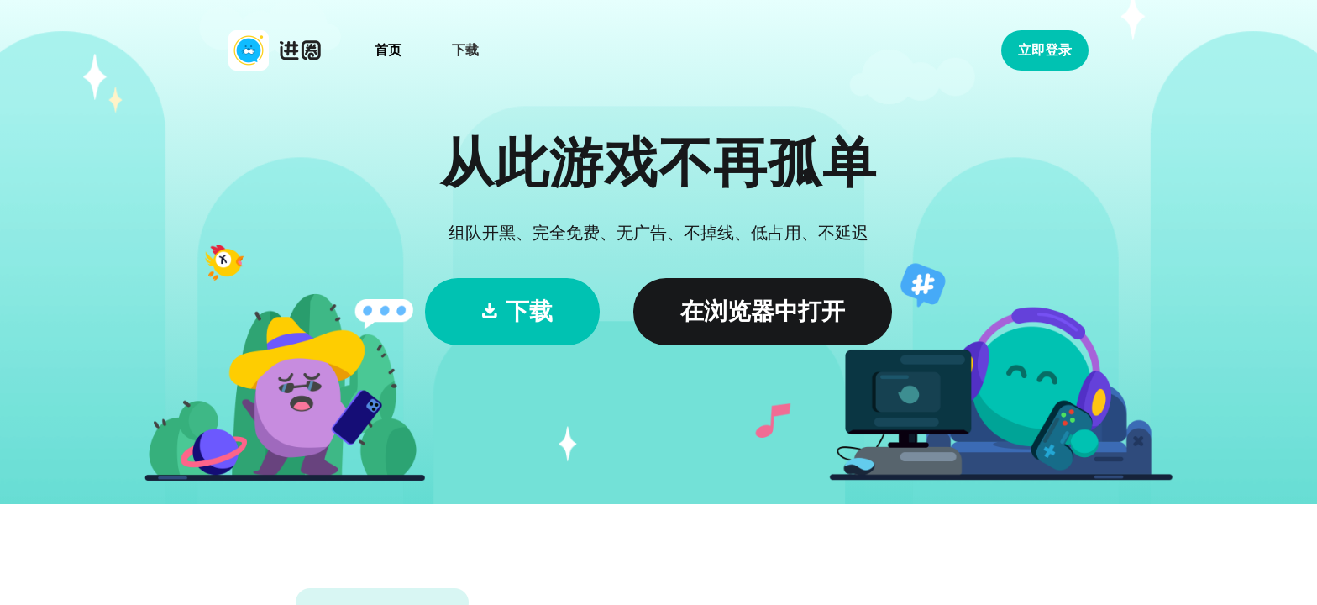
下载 (465, 50)
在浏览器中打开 (762, 311)
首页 (388, 50)
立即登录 (1045, 50)
